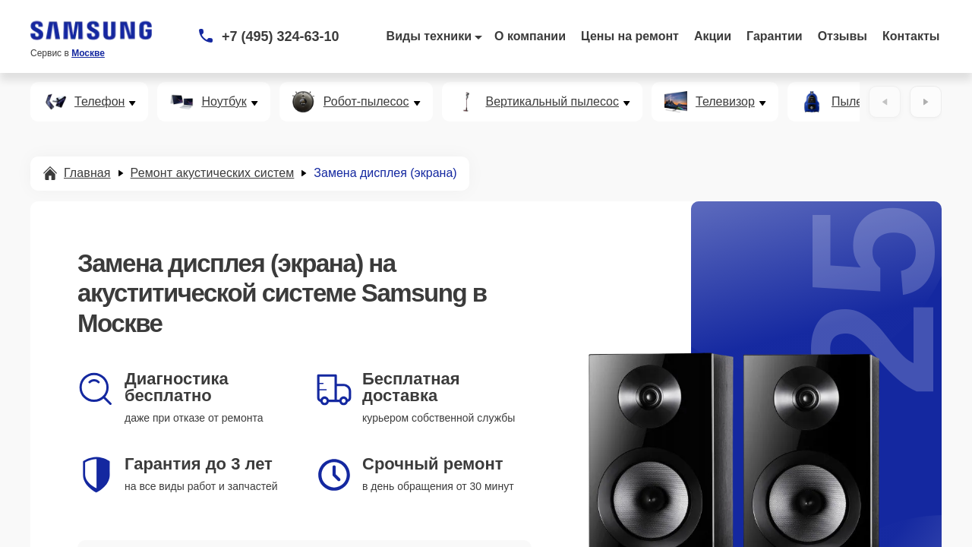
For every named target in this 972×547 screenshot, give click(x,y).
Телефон (99, 102)
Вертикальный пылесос (553, 102)
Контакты (910, 36)
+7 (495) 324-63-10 (280, 36)
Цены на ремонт (630, 36)
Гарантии (774, 36)
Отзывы (842, 36)
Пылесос (857, 102)
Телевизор (725, 102)
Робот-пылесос (366, 102)
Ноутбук (223, 102)
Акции (712, 36)
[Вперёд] (926, 102)
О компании (530, 36)
